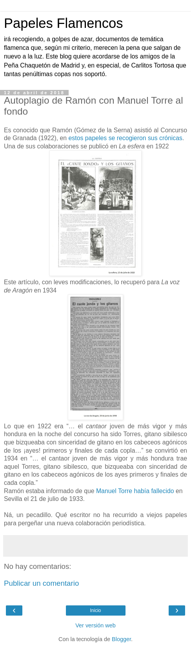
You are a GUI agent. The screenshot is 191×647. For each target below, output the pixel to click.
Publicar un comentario (41, 583)
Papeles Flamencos (63, 23)
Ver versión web (95, 625)
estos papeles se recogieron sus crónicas (125, 138)
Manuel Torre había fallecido (135, 491)
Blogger (121, 639)
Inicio (95, 610)
